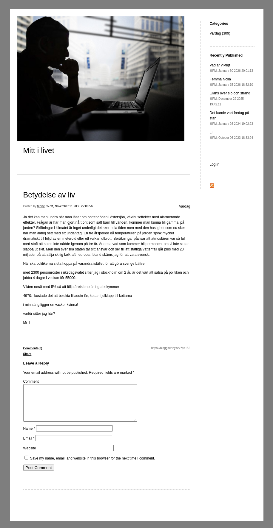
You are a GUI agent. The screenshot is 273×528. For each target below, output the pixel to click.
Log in (215, 164)
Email (29, 445)
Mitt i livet (38, 150)
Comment (31, 381)
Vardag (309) (220, 33)
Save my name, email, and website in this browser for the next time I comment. (92, 465)
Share (27, 354)
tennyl (41, 206)
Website (29, 455)
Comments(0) (32, 348)
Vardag (184, 206)
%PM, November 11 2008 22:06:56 (69, 206)
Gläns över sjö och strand (230, 98)
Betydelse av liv (49, 195)
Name (29, 436)
